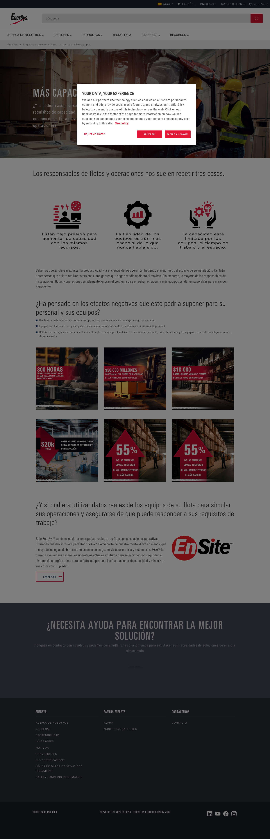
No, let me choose (94, 134)
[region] (136, 114)
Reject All (149, 134)
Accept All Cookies (178, 134)
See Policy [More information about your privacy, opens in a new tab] (121, 123)
